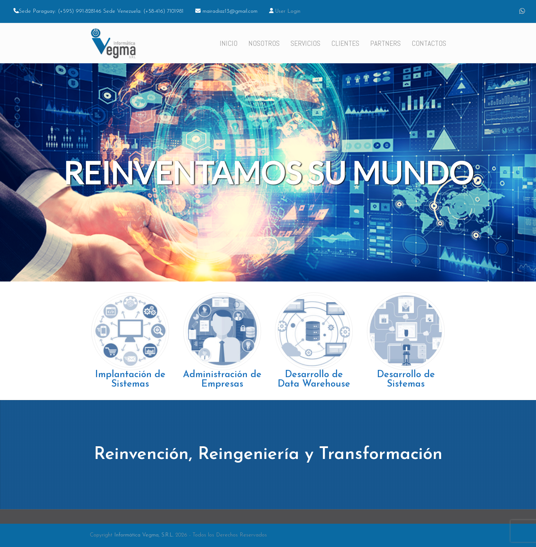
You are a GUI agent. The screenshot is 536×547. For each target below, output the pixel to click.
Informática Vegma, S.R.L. (143, 535)
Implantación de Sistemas (130, 379)
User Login (287, 11)
